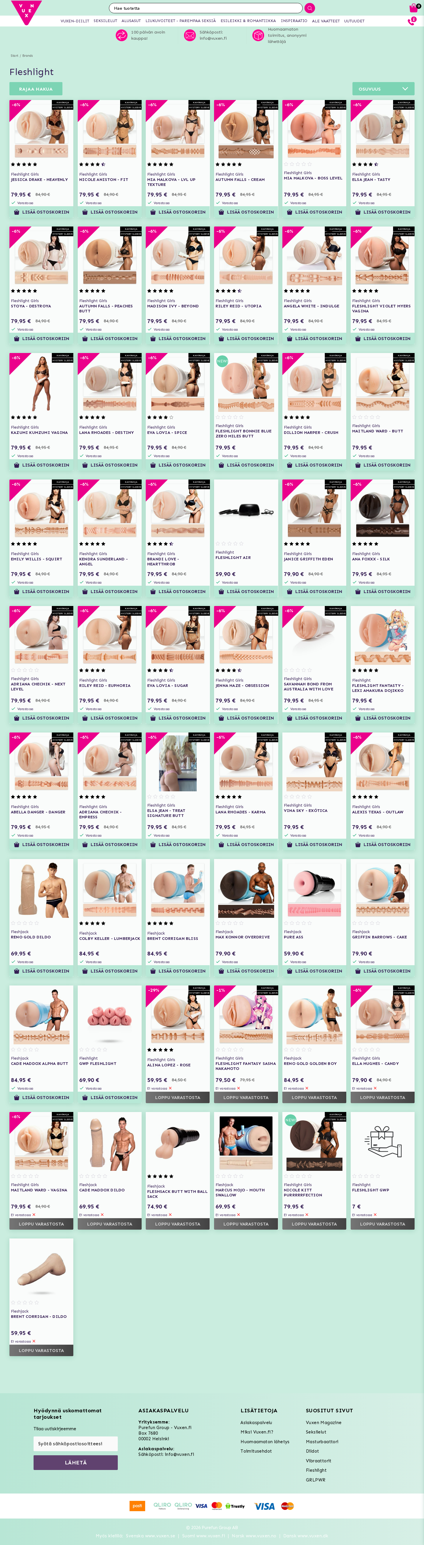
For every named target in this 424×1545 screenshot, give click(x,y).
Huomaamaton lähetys (265, 1441)
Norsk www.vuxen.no (254, 1536)
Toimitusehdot (256, 1451)
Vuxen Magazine (324, 1422)
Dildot (312, 1451)
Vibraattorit (319, 1461)
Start (14, 56)
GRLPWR (315, 1480)
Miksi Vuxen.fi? (257, 1432)
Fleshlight (316, 1470)
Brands (27, 56)
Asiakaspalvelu (256, 1422)
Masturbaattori (322, 1441)
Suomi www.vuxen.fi (203, 1536)
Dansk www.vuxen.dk (305, 1536)
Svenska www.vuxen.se (150, 1536)
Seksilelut (316, 1432)
